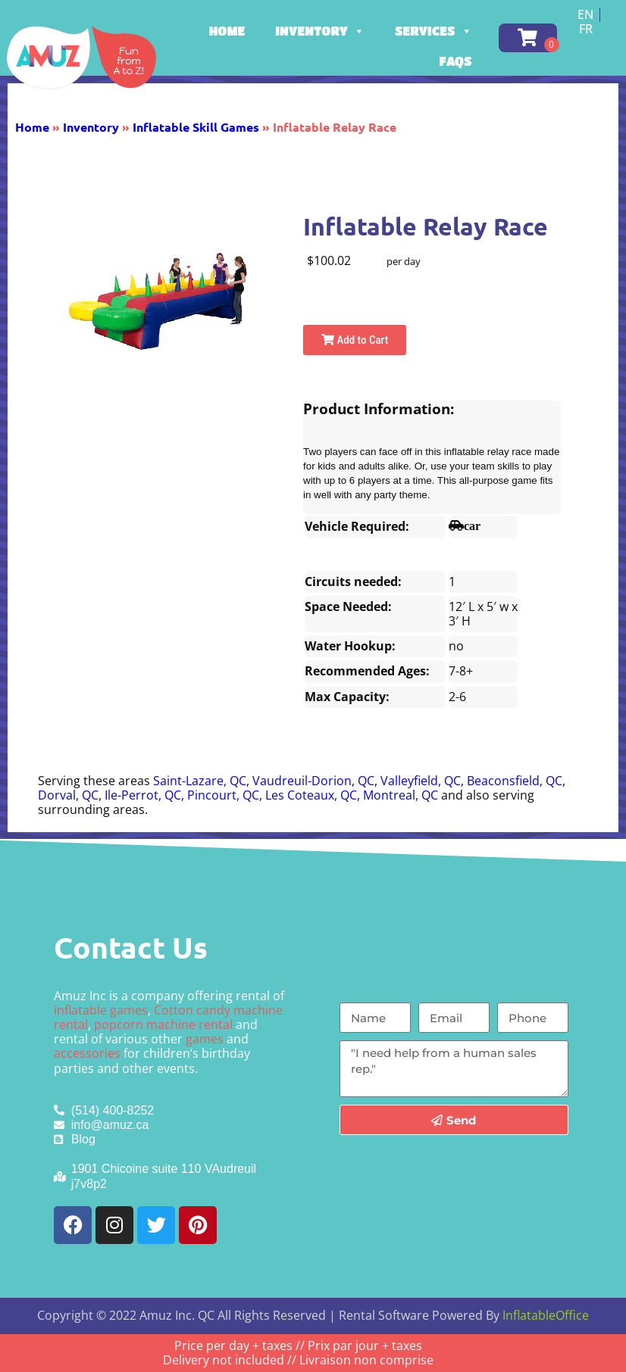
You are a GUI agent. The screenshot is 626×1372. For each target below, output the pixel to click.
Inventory (320, 30)
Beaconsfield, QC (514, 780)
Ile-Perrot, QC (143, 795)
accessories (87, 1053)
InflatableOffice (545, 1315)
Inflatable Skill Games (196, 127)
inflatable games (101, 1010)
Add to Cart (354, 340)
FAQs (456, 61)
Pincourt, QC (223, 795)
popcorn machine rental (163, 1024)
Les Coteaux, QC (311, 795)
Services (433, 30)
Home (227, 30)
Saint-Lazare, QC (199, 780)
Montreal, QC (400, 795)
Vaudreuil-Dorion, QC (313, 780)
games (205, 1039)
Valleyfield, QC (420, 780)
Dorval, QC (68, 795)
